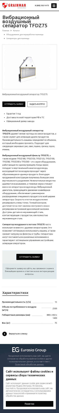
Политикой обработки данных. (29, 364)
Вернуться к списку (14, 334)
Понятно (29, 404)
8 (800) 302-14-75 (42, 5)
